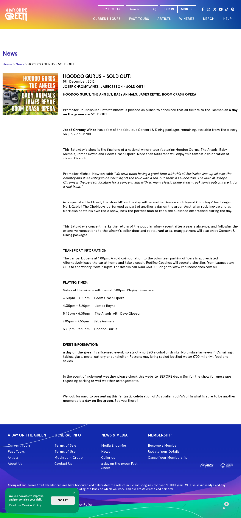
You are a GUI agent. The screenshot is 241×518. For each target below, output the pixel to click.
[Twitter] (215, 9)
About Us (15, 463)
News (20, 64)
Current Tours (19, 445)
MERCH (209, 19)
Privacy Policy (82, 504)
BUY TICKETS (111, 9)
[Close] (74, 492)
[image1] (207, 465)
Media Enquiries (114, 445)
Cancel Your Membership (167, 457)
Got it (63, 500)
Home (7, 64)
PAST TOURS (139, 19)
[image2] (227, 465)
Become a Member (163, 445)
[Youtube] (221, 9)
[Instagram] (209, 9)
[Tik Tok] (227, 9)
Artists (13, 457)
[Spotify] (233, 9)
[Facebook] (203, 9)
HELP (227, 19)
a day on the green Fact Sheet (119, 465)
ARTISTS (164, 19)
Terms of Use (65, 451)
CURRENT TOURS (106, 19)
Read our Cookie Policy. (25, 505)
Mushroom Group (68, 457)
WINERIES (186, 19)
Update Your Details (163, 451)
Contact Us (63, 463)
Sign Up (186, 9)
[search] (154, 9)
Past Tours (16, 451)
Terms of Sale (65, 445)
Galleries (108, 457)
